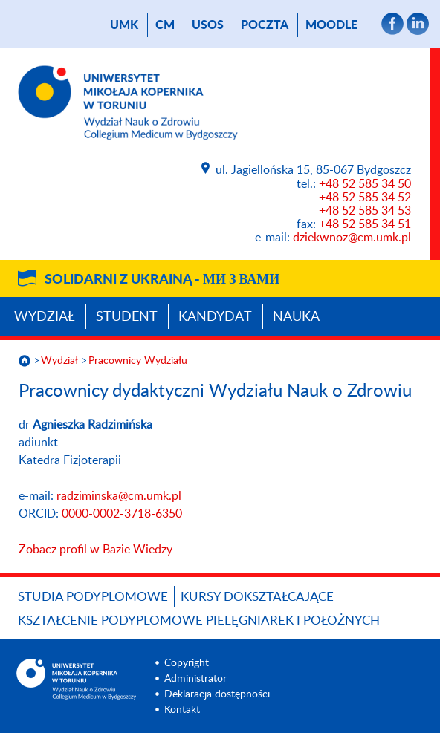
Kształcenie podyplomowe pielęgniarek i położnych (199, 620)
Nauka (296, 317)
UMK (124, 25)
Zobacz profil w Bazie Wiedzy (95, 550)
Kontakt (182, 710)
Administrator (195, 679)
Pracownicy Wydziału (137, 361)
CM (165, 25)
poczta (264, 25)
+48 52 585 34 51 (365, 224)
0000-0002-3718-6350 (122, 514)
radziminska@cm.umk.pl (118, 496)
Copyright (186, 663)
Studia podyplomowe (93, 596)
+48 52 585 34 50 (365, 184)
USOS (208, 25)
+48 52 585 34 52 (365, 197)
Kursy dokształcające (257, 596)
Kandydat (215, 317)
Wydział (44, 317)
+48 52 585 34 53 (365, 211)
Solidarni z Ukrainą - (162, 280)
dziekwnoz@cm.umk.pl (352, 238)
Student (127, 317)
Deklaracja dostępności (217, 694)
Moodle (331, 25)
